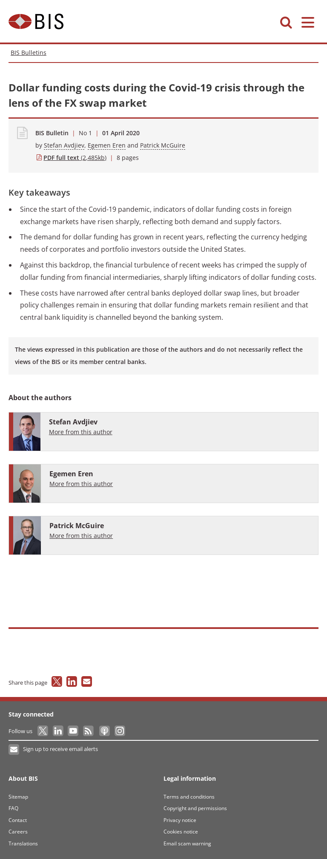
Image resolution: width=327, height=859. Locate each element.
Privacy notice (180, 820)
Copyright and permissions (195, 808)
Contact (18, 820)
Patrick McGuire (162, 145)
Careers (18, 831)
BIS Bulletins (28, 52)
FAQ (13, 808)
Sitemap (18, 796)
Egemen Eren (107, 145)
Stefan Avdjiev (64, 145)
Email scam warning (187, 843)
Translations (23, 843)
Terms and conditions (189, 796)
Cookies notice (181, 831)
